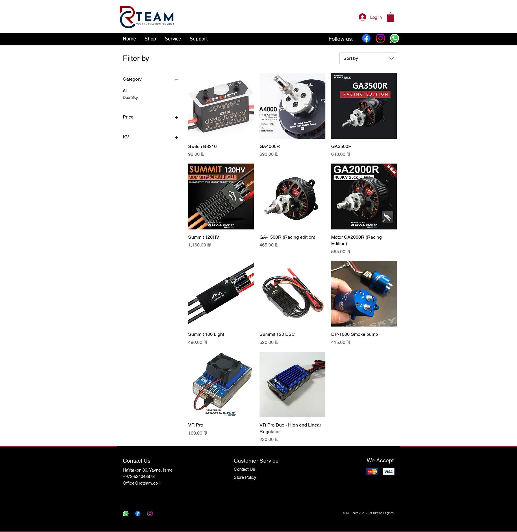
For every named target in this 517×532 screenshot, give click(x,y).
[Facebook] (366, 38)
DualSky (130, 97)
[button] (390, 17)
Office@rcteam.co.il (141, 483)
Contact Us (244, 469)
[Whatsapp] (394, 38)
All (125, 90)
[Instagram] (380, 38)
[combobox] (368, 58)
